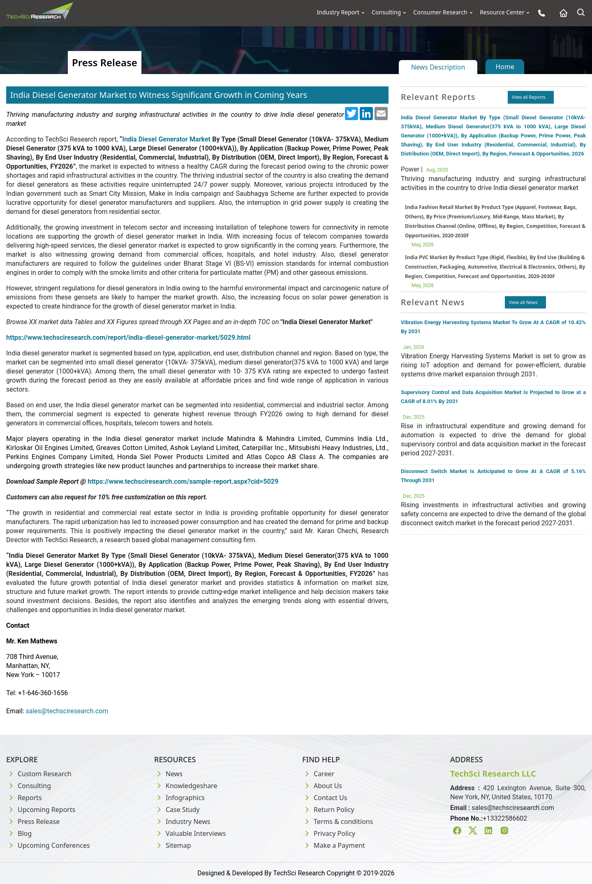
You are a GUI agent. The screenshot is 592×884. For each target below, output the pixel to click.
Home (504, 66)
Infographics (179, 797)
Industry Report (338, 12)
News (168, 773)
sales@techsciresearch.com (513, 808)
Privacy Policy (328, 833)
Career (318, 773)
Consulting (386, 12)
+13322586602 (505, 818)
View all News (523, 302)
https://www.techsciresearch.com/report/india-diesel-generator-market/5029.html (128, 337)
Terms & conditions (337, 821)
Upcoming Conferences (48, 845)
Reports (24, 797)
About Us (322, 785)
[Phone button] (539, 13)
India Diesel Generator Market (166, 139)
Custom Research (39, 773)
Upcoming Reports (40, 809)
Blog (19, 833)
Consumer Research (440, 12)
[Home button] (561, 13)
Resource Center (502, 12)
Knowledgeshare (185, 785)
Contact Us (324, 797)
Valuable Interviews (190, 833)
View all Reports (529, 97)
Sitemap (172, 845)
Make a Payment (333, 845)
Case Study (176, 809)
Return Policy (328, 809)
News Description (438, 67)
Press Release (33, 821)
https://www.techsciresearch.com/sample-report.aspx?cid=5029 (183, 481)
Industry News (182, 821)
